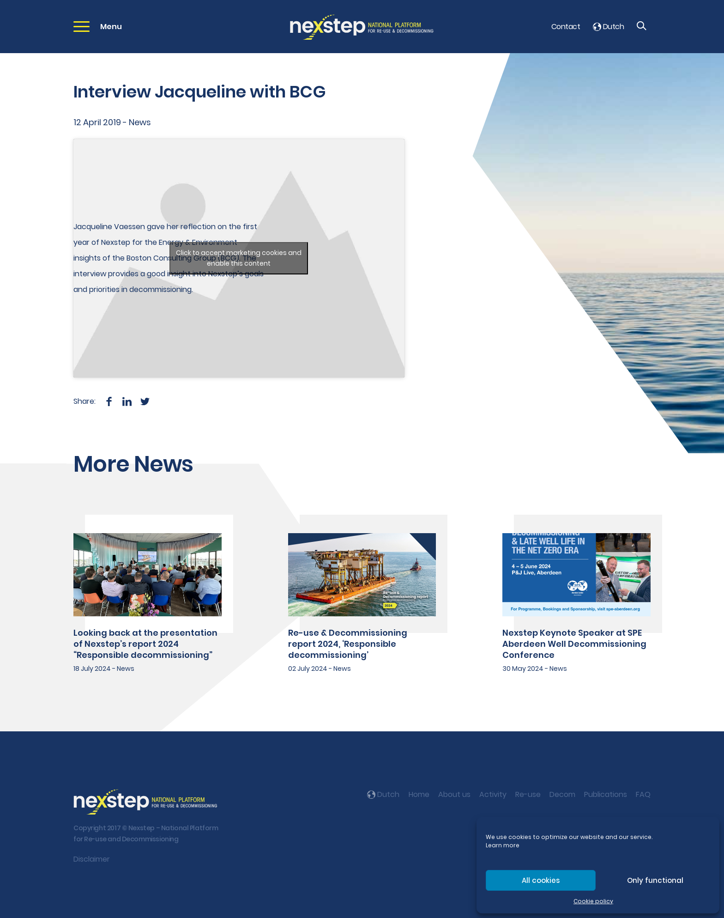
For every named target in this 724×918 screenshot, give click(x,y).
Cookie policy (593, 901)
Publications (605, 794)
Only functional (655, 880)
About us (454, 794)
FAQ (643, 794)
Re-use (528, 794)
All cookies (541, 880)
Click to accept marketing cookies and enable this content (239, 258)
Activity (493, 794)
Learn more (502, 845)
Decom (562, 794)
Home (419, 794)
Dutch (608, 26)
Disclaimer (91, 859)
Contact (565, 26)
